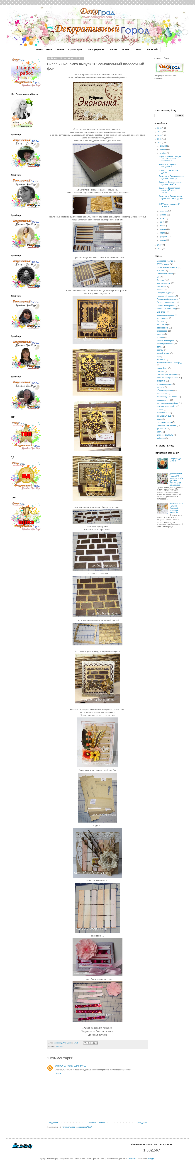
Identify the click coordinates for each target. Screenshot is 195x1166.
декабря (163, 146)
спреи (159, 419)
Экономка (113, 49)
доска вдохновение (165, 344)
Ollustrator (132, 1158)
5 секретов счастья (165, 261)
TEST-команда (163, 264)
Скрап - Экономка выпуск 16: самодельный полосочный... (170, 158)
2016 (159, 135)
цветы (159, 432)
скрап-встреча (163, 413)
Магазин (60, 49)
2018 (159, 128)
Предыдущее (141, 1122)
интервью (161, 360)
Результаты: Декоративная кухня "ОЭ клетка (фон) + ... (171, 198)
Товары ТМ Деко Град (166, 309)
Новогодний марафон (166, 296)
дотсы (159, 347)
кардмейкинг (162, 368)
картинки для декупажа (167, 374)
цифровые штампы (165, 435)
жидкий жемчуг (163, 353)
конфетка (161, 381)
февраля (164, 237)
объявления (162, 394)
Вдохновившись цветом (167, 267)
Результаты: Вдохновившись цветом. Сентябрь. (171, 177)
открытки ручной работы (167, 397)
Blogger (151, 1158)
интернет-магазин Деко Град (169, 363)
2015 (159, 139)
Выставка (161, 271)
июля (162, 218)
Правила (137, 49)
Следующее (53, 1122)
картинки (160, 371)
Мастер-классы (163, 283)
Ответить (59, 1074)
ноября (163, 149)
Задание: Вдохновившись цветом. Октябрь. (170, 183)
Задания (125, 49)
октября (163, 153)
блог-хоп (160, 321)
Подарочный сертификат (167, 299)
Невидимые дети (164, 293)
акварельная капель (165, 315)
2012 (159, 248)
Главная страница (44, 49)
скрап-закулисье (164, 416)
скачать (160, 409)
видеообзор (162, 331)
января (163, 240)
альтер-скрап (162, 318)
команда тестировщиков (167, 378)
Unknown (59, 1066)
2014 (159, 143)
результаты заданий (165, 406)
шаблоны (161, 438)
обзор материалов (165, 390)
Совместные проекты (166, 305)
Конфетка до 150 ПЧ (175, 460)
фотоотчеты (162, 428)
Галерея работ (152, 49)
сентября (164, 211)
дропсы (160, 350)
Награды (160, 290)
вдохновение (162, 328)
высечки (160, 334)
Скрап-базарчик (75, 49)
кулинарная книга (164, 384)
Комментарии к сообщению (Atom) (77, 1127)
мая (161, 226)
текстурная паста (164, 422)
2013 (159, 245)
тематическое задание (166, 425)
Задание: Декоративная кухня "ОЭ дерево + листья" (169, 190)
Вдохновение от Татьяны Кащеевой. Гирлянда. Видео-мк (176, 508)
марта (162, 233)
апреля (163, 229)
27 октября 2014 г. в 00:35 (75, 1066)
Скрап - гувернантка (95, 49)
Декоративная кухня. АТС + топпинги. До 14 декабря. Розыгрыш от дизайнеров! (176, 479)
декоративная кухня (165, 340)
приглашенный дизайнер (167, 403)
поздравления (163, 400)
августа (163, 215)
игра (159, 356)
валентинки (162, 324)
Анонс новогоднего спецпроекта (167, 165)
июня (162, 222)
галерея (160, 337)
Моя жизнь (161, 286)
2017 (159, 132)
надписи (160, 387)
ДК (158, 277)
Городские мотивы (165, 274)
